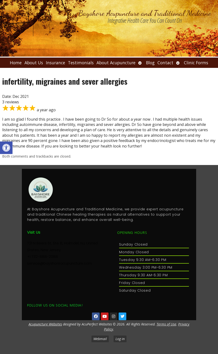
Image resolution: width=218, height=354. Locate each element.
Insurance (55, 62)
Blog (150, 62)
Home (16, 62)
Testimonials (81, 62)
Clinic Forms (196, 62)
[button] (6, 148)
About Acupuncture (116, 62)
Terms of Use (166, 324)
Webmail (100, 338)
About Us (33, 62)
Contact (165, 62)
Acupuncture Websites (45, 324)
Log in (120, 338)
